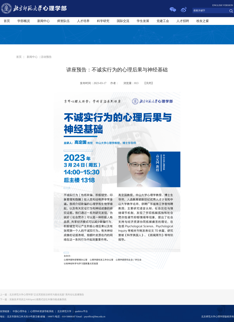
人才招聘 (182, 21)
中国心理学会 (20, 311)
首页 (7, 21)
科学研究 (103, 21)
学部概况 (23, 21)
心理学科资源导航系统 (42, 311)
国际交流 (123, 21)
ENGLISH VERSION (222, 5)
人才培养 (83, 21)
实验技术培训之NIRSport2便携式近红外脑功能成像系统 (33, 299)
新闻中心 (43, 21)
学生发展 (143, 21)
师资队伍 (63, 21)
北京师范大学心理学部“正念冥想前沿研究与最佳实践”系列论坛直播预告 (42, 294)
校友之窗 (202, 21)
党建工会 (163, 21)
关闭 (148, 83)
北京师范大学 (64, 311)
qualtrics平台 (81, 311)
